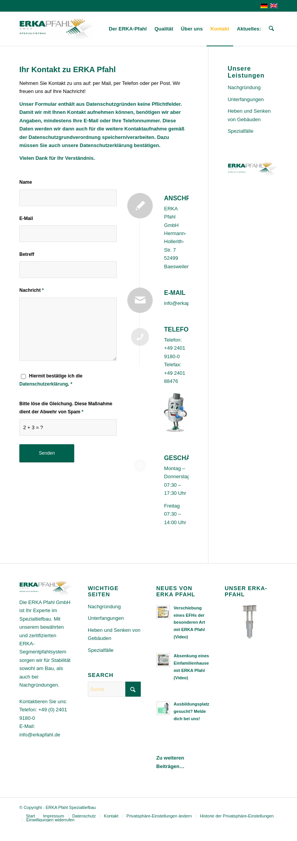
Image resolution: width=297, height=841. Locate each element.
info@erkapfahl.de (184, 303)
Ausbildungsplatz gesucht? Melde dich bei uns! (191, 711)
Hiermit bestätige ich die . (50, 380)
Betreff (26, 254)
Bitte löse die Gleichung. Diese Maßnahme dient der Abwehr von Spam (65, 408)
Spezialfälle (241, 131)
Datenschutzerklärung (43, 384)
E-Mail (26, 218)
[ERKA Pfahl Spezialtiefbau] (56, 29)
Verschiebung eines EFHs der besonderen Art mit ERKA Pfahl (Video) (189, 622)
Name (25, 182)
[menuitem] (127, 29)
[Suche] (271, 29)
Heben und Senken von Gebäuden (249, 115)
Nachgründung (244, 87)
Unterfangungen (246, 99)
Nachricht (31, 290)
